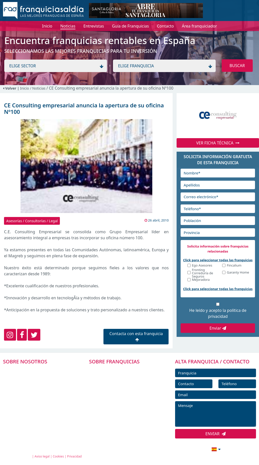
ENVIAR (215, 433)
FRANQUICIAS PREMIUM (118, 370)
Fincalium (234, 266)
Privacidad (74, 456)
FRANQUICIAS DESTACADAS (121, 393)
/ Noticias (38, 88)
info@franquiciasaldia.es (173, 449)
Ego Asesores (202, 266)
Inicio (24, 88)
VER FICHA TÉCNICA (217, 143)
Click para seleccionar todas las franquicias (217, 260)
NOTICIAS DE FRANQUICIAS (121, 404)
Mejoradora (201, 280)
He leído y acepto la (217, 313)
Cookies (58, 456)
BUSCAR (237, 65)
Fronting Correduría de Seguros (202, 273)
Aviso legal (42, 456)
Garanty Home (238, 273)
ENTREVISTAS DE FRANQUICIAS (124, 415)
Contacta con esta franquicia (136, 336)
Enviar (217, 328)
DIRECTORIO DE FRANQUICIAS (124, 381)
